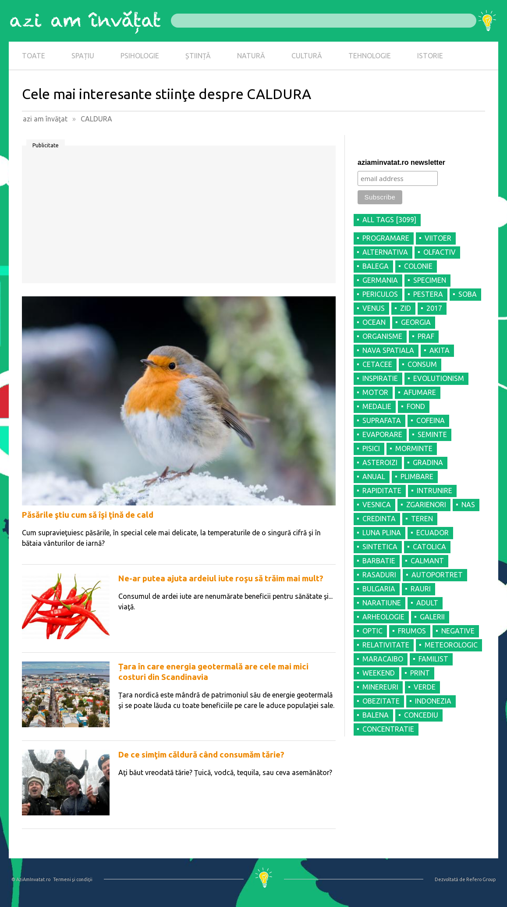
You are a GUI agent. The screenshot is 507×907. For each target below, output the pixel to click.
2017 (434, 308)
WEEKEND (378, 673)
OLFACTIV (439, 252)
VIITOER (438, 238)
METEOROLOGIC (451, 645)
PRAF (426, 336)
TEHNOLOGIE (369, 56)
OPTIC (372, 631)
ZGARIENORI (426, 505)
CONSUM (422, 364)
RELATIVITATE (385, 645)
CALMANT (427, 561)
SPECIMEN (429, 280)
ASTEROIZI (379, 462)
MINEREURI (380, 687)
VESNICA (376, 505)
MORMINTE (414, 448)
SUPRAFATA (381, 420)
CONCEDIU (421, 715)
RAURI (421, 589)
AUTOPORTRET (437, 575)
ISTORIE (430, 56)
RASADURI (379, 575)
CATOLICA (429, 547)
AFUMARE (420, 392)
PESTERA (428, 294)
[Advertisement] (178, 217)
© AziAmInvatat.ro (30, 879)
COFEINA (430, 420)
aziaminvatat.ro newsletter (401, 162)
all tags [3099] (389, 220)
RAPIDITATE (381, 490)
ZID (405, 308)
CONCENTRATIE (388, 729)
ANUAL (373, 476)
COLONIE (418, 266)
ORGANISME (382, 336)
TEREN (422, 519)
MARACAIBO (382, 659)
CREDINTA (379, 519)
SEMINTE (432, 434)
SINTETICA (379, 547)
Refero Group (481, 879)
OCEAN (374, 322)
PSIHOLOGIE (140, 56)
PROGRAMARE (385, 238)
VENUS (373, 308)
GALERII (432, 617)
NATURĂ (251, 56)
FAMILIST (433, 659)
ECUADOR (432, 533)
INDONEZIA (433, 701)
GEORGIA (416, 322)
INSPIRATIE (380, 378)
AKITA (439, 350)
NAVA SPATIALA (388, 350)
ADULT (427, 603)
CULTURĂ (306, 56)
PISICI (371, 448)
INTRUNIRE (434, 490)
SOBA (467, 294)
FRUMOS (412, 631)
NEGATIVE (458, 631)
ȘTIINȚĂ (198, 56)
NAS (468, 505)
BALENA (375, 715)
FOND (416, 406)
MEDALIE (376, 406)
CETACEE (377, 364)
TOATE (33, 56)
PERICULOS (380, 294)
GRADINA (428, 462)
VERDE (425, 687)
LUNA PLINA (381, 533)
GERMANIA (380, 280)
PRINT (420, 673)
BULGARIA (378, 589)
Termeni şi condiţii (72, 879)
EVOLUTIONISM (438, 378)
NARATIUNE (381, 603)
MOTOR (375, 392)
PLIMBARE (417, 476)
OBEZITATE (381, 701)
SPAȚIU (82, 56)
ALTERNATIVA (385, 252)
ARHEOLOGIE (383, 617)
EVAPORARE (382, 434)
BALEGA (375, 266)
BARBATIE (378, 561)
